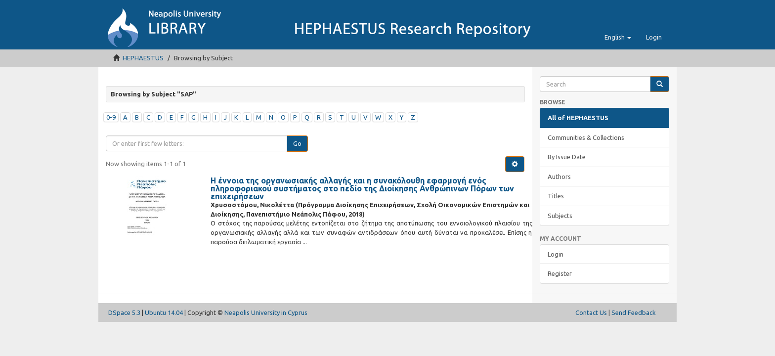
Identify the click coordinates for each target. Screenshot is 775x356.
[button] (618, 37)
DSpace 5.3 (124, 312)
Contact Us (591, 312)
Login (555, 254)
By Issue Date (567, 156)
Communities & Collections (586, 137)
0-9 (111, 117)
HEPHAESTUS (143, 57)
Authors (559, 176)
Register (560, 273)
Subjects (560, 215)
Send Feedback (633, 312)
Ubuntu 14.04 (164, 312)
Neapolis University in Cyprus (265, 312)
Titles (556, 195)
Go (297, 143)
